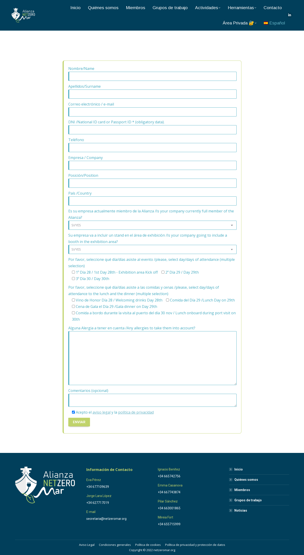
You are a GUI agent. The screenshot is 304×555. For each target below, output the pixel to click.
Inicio (238, 469)
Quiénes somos (246, 479)
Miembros (242, 490)
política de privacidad (136, 412)
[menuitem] (274, 22)
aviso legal (102, 412)
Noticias (240, 510)
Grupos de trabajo (248, 500)
